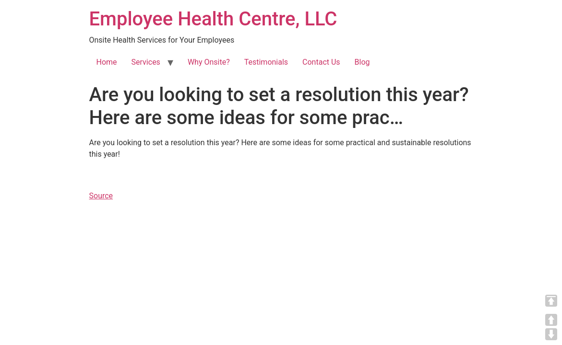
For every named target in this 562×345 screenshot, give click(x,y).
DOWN (551, 334)
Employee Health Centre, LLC (213, 19)
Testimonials (266, 62)
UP (551, 320)
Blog (362, 62)
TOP (551, 301)
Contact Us (321, 62)
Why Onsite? (209, 62)
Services (146, 62)
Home (106, 62)
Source (101, 195)
